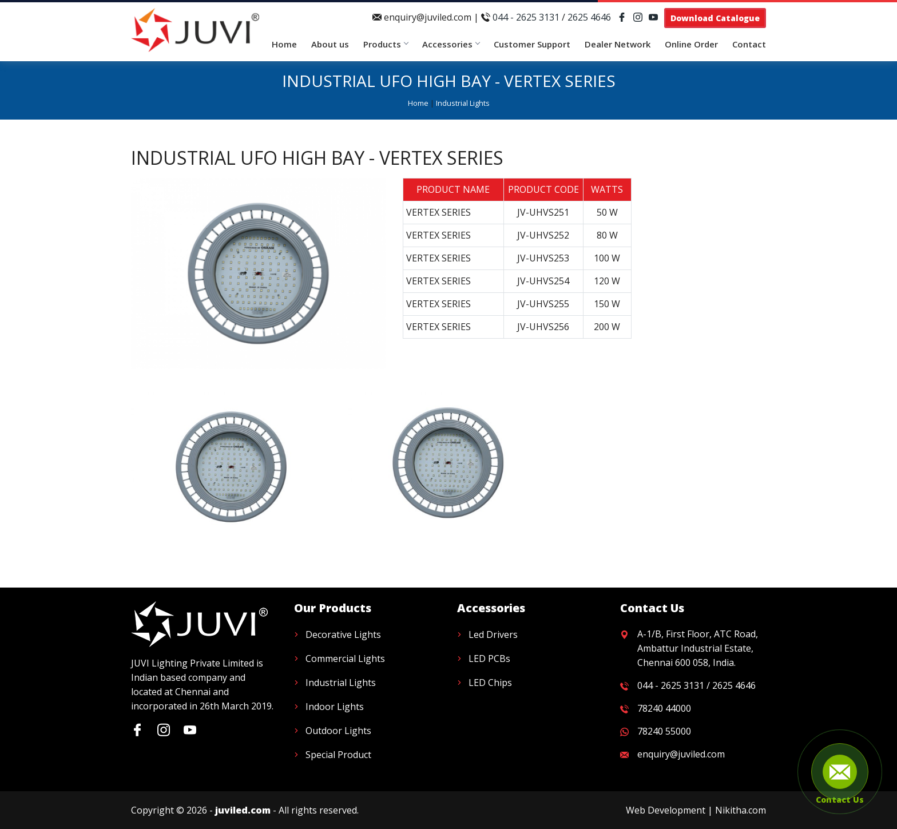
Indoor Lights (334, 706)
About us (330, 44)
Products (385, 44)
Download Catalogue (715, 18)
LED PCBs (489, 658)
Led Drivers (493, 634)
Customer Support (532, 44)
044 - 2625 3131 (526, 17)
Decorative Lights (343, 634)
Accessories (450, 44)
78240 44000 (664, 708)
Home (284, 44)
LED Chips (490, 682)
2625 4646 (589, 17)
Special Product (338, 754)
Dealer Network (617, 44)
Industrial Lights (463, 103)
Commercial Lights (345, 658)
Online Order (691, 44)
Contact (749, 44)
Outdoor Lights (338, 730)
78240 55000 (664, 731)
